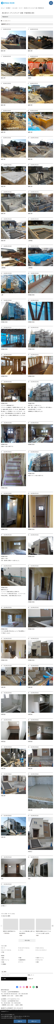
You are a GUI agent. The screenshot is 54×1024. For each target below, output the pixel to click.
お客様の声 (30, 978)
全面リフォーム (40, 957)
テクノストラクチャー (42, 950)
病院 (38, 962)
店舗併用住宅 (22, 959)
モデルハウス (40, 959)
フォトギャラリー (6, 975)
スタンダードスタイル (24, 947)
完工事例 (4, 978)
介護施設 (4, 964)
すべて (3, 947)
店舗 (3, 962)
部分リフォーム (5, 959)
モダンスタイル (40, 947)
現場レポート (31, 975)
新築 (3, 957)
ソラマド (21, 950)
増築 (20, 957)
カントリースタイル (6, 950)
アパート (21, 962)
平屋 (3, 952)
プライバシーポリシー (18, 1016)
